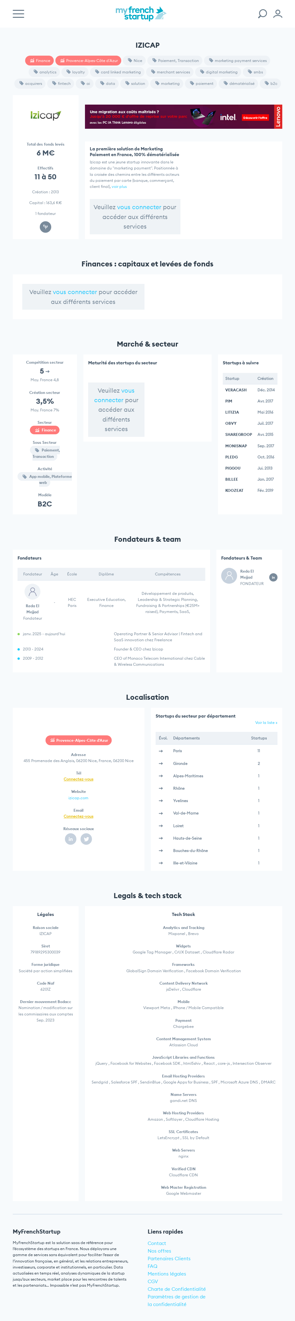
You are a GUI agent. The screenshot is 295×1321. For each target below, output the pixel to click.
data (107, 83)
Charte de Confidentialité (177, 1289)
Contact (157, 1243)
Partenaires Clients (169, 1259)
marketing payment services (238, 60)
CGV (153, 1281)
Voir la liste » (266, 722)
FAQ (153, 1266)
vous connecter (139, 207)
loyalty (76, 72)
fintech (61, 83)
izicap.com (78, 797)
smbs (255, 72)
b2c (271, 83)
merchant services (170, 72)
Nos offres (159, 1251)
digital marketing (219, 72)
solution (135, 83)
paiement (202, 83)
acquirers (30, 83)
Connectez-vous (78, 779)
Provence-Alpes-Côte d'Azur (89, 60)
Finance (40, 60)
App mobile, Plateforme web (47, 479)
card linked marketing (118, 72)
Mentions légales (167, 1274)
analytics (45, 72)
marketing (167, 83)
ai (85, 83)
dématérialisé (239, 83)
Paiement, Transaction (175, 60)
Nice (135, 60)
